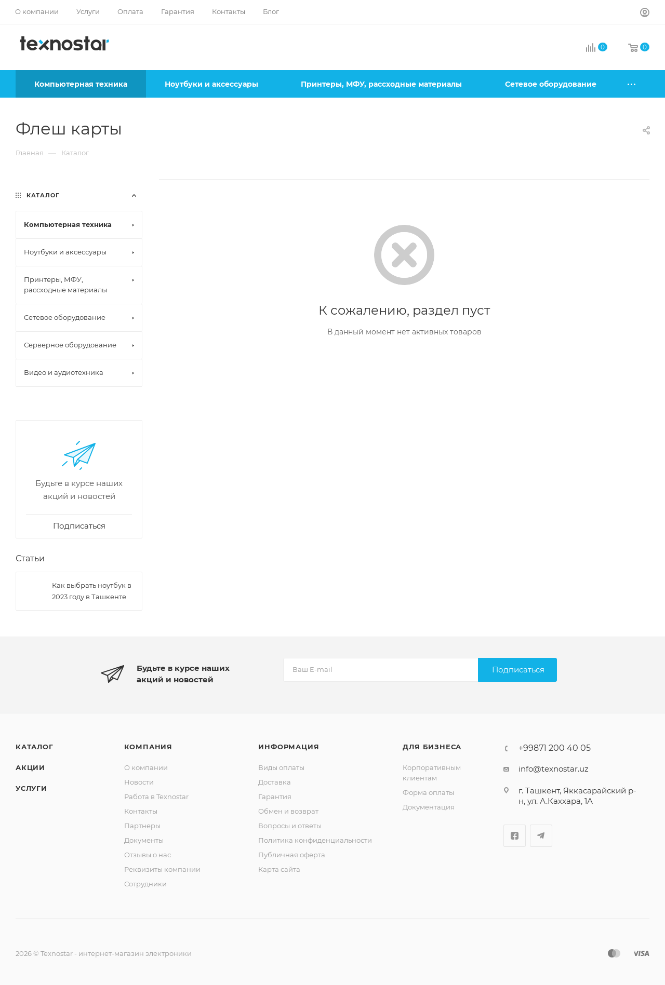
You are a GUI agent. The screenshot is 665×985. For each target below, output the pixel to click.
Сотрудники (145, 884)
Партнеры (142, 825)
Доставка (274, 782)
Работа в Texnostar (156, 796)
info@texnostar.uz (553, 769)
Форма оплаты (428, 792)
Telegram (541, 836)
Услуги (31, 788)
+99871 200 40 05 (554, 748)
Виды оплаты (281, 767)
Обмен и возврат (288, 811)
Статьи (30, 558)
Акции (30, 767)
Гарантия (274, 796)
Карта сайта (279, 869)
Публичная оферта (291, 855)
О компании (146, 767)
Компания (148, 747)
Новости (139, 782)
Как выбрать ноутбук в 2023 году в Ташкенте (91, 591)
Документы (144, 840)
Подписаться (518, 669)
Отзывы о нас (147, 855)
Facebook (514, 836)
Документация (429, 807)
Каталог (35, 747)
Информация (288, 747)
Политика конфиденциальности (315, 840)
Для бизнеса (432, 747)
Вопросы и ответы (290, 825)
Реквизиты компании (162, 869)
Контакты (140, 811)
